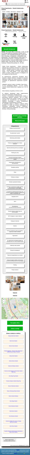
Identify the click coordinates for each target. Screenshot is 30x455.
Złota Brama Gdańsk (13, 411)
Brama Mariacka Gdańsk (13, 406)
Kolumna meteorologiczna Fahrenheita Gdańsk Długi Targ (13, 372)
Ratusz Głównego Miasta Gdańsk (13, 391)
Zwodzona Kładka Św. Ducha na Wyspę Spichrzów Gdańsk (13, 422)
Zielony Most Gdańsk (13, 355)
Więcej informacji (20, 120)
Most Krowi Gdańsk (13, 340)
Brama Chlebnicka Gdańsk (13, 386)
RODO (15, 453)
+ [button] (3, 300)
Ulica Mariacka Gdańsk (13, 416)
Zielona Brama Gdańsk (13, 360)
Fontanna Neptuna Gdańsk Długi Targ (13, 381)
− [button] (3, 302)
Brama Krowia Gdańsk (13, 345)
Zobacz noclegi (15, 328)
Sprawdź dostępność (9, 49)
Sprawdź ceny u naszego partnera (20, 116)
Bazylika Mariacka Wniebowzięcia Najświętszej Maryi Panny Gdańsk (13, 432)
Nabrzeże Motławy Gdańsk (13, 366)
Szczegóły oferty (15, 322)
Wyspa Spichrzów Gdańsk (13, 335)
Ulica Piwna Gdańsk (13, 426)
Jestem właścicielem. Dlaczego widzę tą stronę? (9, 440)
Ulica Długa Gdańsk (13, 401)
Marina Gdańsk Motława (13, 396)
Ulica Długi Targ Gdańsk (13, 376)
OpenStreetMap (25, 318)
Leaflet (20, 318)
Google (18, 449)
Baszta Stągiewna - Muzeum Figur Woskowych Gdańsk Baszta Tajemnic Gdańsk (13, 351)
